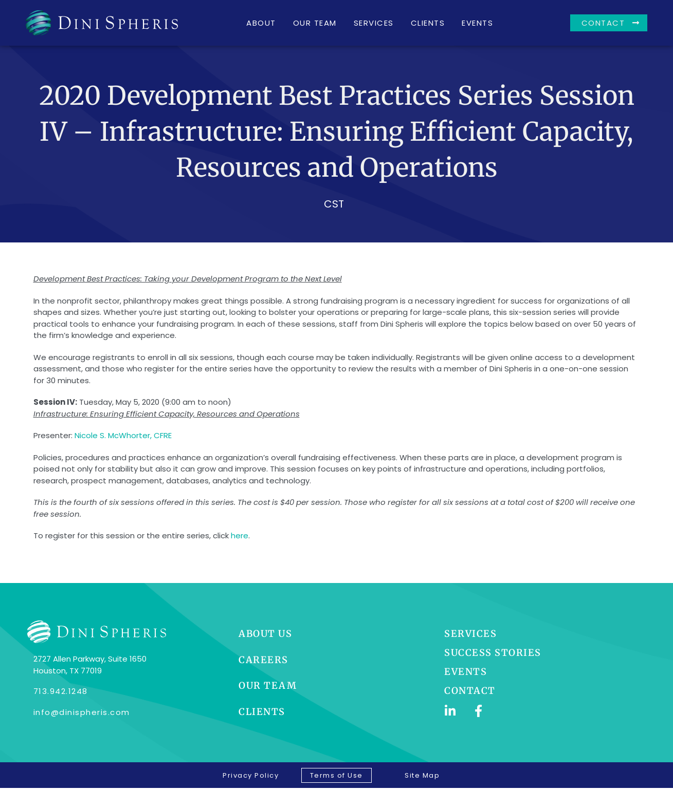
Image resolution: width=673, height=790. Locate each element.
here (239, 542)
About (261, 22)
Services (374, 22)
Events (477, 22)
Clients (428, 22)
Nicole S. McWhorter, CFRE (123, 442)
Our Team (315, 22)
